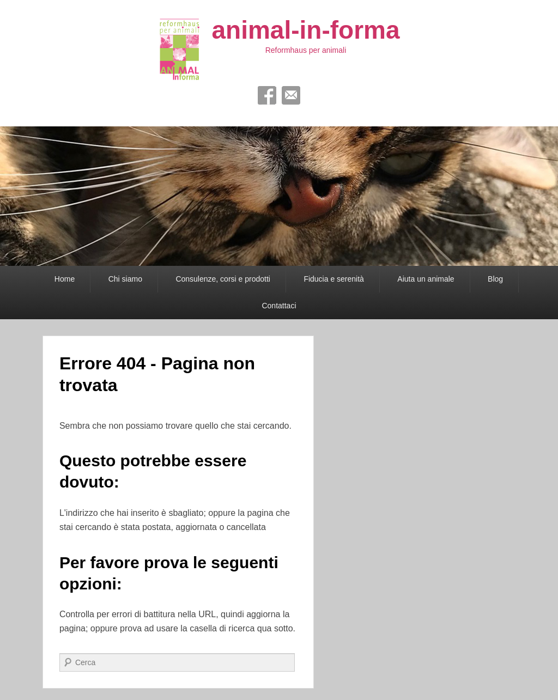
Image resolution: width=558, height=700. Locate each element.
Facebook (267, 95)
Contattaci (279, 305)
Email (291, 95)
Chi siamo (125, 279)
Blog (495, 279)
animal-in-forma (305, 30)
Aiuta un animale (425, 279)
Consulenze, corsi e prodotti (222, 279)
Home (64, 279)
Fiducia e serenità (334, 279)
